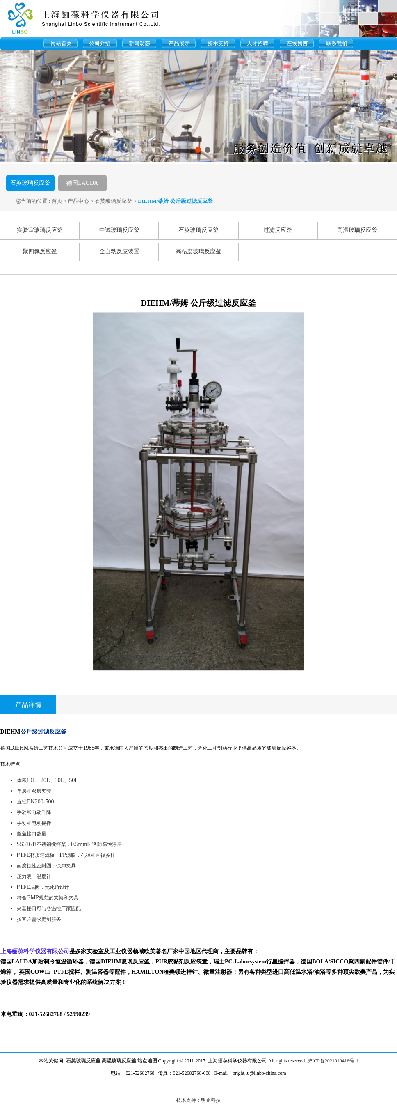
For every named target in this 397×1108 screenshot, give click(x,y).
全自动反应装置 (119, 251)
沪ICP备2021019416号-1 (332, 1061)
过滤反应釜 (277, 230)
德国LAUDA (82, 183)
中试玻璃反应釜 (119, 230)
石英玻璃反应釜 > (116, 201)
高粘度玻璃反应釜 (198, 251)
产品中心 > (81, 201)
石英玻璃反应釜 (30, 183)
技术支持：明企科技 (198, 1100)
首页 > (59, 201)
